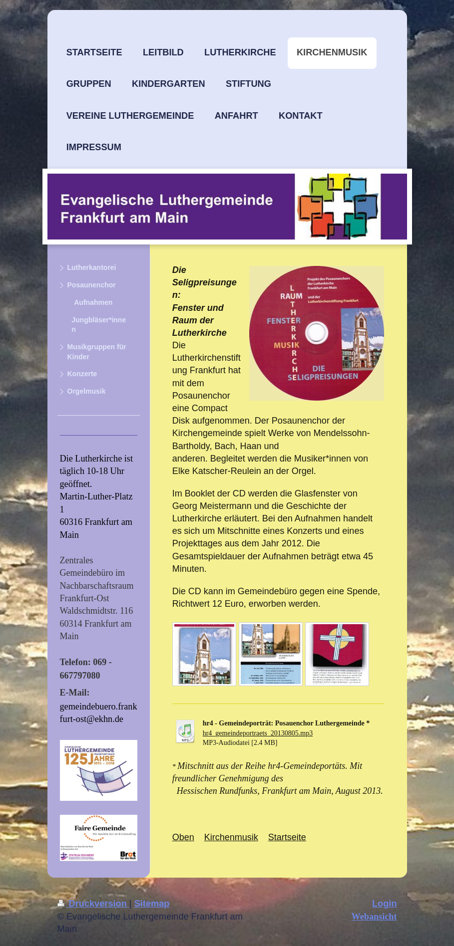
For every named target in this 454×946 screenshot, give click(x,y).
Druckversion (93, 904)
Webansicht (374, 917)
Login (384, 904)
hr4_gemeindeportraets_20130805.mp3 (258, 733)
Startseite (287, 837)
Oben (183, 837)
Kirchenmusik (231, 837)
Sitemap (152, 904)
